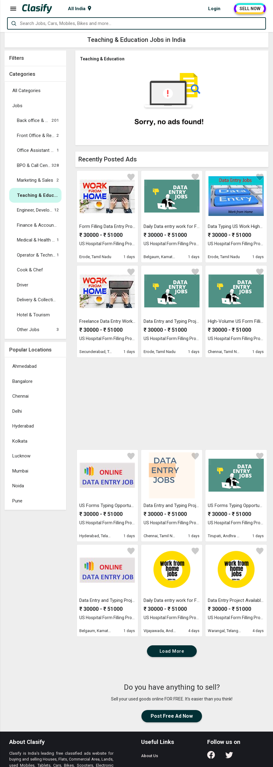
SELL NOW (249, 8)
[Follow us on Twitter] (229, 757)
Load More (172, 651)
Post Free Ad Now (172, 716)
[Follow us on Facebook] (211, 757)
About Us (149, 755)
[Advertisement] (35, 605)
